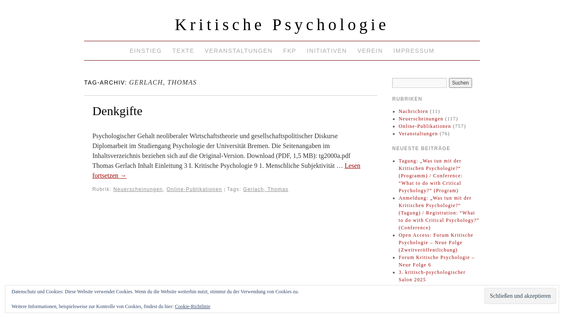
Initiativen (327, 50)
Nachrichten (413, 111)
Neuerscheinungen (138, 189)
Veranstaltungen (239, 50)
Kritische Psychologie (282, 24)
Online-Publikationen (194, 189)
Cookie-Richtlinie (192, 306)
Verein (370, 50)
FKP (289, 50)
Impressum (413, 50)
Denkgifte (117, 111)
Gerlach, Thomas (266, 189)
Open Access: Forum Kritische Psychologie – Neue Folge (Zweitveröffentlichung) (436, 242)
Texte (183, 50)
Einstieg (145, 50)
